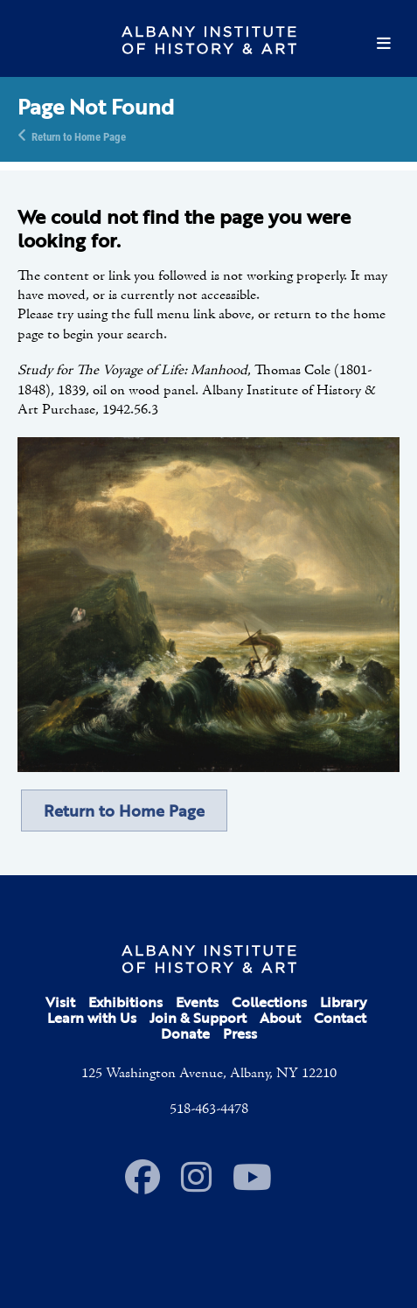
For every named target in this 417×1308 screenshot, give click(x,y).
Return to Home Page (78, 136)
